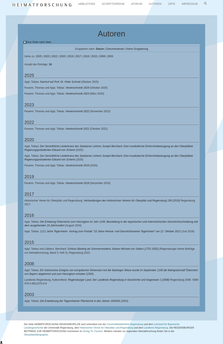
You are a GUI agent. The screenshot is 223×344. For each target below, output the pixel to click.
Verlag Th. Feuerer (93, 331)
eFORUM (136, 3)
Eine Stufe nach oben (38, 42)
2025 (39, 56)
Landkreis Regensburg (156, 327)
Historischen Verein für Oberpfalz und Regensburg (106, 327)
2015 (94, 56)
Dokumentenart (115, 48)
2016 (86, 56)
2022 (54, 56)
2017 (78, 56)
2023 (47, 56)
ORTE (171, 3)
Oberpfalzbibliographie (36, 334)
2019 (70, 56)
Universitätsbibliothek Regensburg (125, 324)
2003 (110, 56)
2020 (63, 56)
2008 (102, 56)
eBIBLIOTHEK (86, 3)
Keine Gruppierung (137, 48)
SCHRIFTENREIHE (113, 3)
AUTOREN (155, 3)
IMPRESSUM (190, 3)
